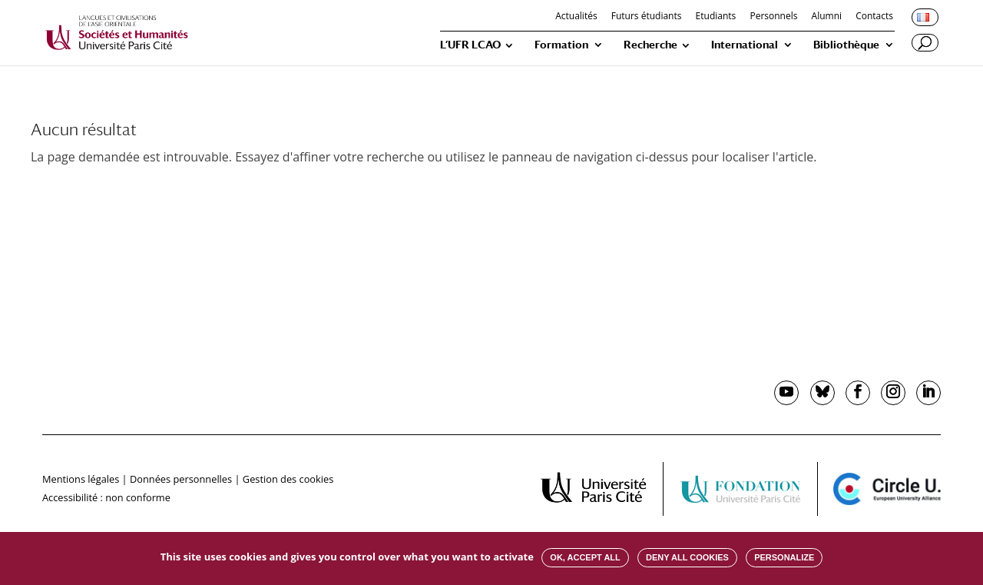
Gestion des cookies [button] (288, 479)
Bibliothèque (846, 45)
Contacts (874, 17)
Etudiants (716, 17)
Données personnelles (181, 479)
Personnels (773, 17)
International (744, 45)
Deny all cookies (687, 557)
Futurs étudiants (646, 17)
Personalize (784, 557)
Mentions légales (80, 479)
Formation (561, 45)
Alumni (827, 17)
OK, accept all (585, 557)
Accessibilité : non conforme (106, 497)
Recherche (650, 45)
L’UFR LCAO (470, 45)
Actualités (576, 17)
